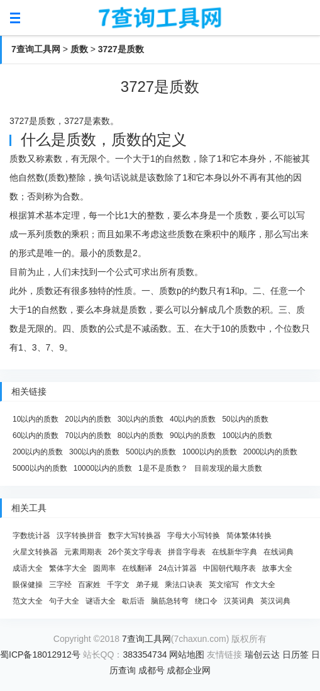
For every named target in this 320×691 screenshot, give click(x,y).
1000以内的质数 (209, 451)
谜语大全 (101, 601)
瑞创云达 (262, 654)
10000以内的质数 (103, 468)
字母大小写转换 (193, 535)
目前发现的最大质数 (228, 468)
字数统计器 (31, 535)
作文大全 (260, 584)
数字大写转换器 (134, 535)
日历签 (295, 654)
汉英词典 (239, 601)
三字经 (60, 584)
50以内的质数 (245, 419)
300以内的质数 (94, 451)
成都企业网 (189, 670)
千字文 (118, 584)
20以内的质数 (88, 419)
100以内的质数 (247, 435)
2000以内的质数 (270, 451)
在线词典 (278, 552)
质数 (79, 49)
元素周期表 (83, 552)
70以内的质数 (88, 435)
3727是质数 (121, 49)
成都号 (151, 670)
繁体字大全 (68, 568)
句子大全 (64, 601)
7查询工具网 (35, 49)
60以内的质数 (35, 435)
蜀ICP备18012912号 (40, 654)
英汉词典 (275, 601)
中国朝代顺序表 (229, 568)
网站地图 (186, 654)
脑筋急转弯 (170, 601)
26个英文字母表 (135, 552)
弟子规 (147, 584)
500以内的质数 (151, 451)
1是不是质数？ (163, 468)
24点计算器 (177, 568)
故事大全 (277, 568)
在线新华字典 (234, 552)
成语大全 (28, 568)
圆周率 (104, 568)
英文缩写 (224, 584)
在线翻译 (137, 568)
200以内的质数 (38, 451)
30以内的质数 (140, 419)
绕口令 (206, 601)
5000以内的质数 (40, 468)
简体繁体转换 (249, 535)
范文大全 (28, 601)
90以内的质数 (193, 435)
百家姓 (89, 584)
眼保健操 (28, 584)
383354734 (145, 654)
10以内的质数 (35, 419)
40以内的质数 (193, 419)
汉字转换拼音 (79, 535)
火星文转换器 (35, 552)
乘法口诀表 (183, 584)
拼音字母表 (187, 552)
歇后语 (133, 601)
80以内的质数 (140, 435)
